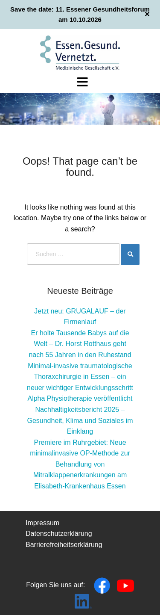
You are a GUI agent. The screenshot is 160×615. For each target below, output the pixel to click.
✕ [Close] (147, 14)
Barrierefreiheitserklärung (64, 544)
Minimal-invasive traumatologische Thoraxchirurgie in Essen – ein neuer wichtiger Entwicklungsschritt (80, 376)
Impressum (42, 522)
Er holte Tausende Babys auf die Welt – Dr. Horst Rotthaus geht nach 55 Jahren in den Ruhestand (80, 343)
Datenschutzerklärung (59, 533)
